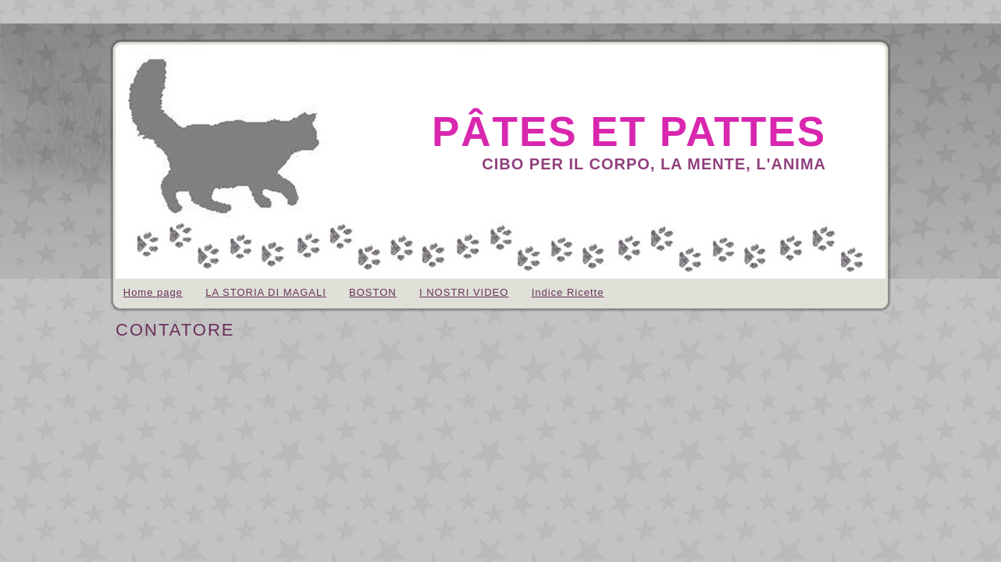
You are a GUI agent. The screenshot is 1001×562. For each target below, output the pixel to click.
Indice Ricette (568, 292)
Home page (153, 292)
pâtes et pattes (629, 131)
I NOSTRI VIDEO (463, 292)
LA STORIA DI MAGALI (265, 292)
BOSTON (373, 292)
